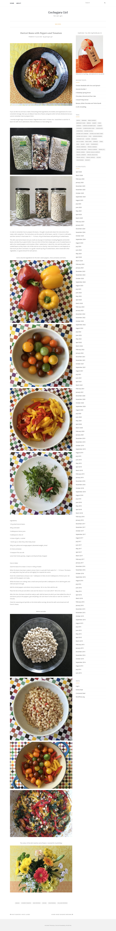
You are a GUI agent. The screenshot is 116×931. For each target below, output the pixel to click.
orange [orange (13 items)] (95, 141)
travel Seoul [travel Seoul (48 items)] (81, 157)
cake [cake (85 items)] (99, 123)
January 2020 (80, 435)
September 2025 (81, 197)
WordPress (68, 925)
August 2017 (79, 538)
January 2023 (80, 310)
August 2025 (79, 200)
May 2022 (79, 339)
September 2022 (81, 325)
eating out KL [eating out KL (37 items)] (88, 131)
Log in (77, 686)
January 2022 (80, 353)
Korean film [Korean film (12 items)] (80, 139)
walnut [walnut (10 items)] (87, 160)
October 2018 (80, 488)
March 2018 (79, 513)
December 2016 (80, 566)
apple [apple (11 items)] (78, 120)
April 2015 (79, 637)
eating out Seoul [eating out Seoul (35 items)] (82, 136)
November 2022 (80, 317)
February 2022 (80, 349)
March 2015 (79, 641)
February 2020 (80, 431)
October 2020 (80, 403)
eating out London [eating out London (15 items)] (82, 133)
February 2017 (80, 559)
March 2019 (79, 470)
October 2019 (80, 445)
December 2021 (80, 357)
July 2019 (78, 456)
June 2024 (79, 250)
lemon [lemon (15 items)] (88, 139)
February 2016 (80, 602)
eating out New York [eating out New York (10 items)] (96, 133)
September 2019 (81, 449)
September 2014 (81, 662)
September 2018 (81, 492)
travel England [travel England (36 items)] (81, 149)
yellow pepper (62, 903)
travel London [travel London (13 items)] (81, 154)
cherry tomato (26, 903)
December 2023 (80, 271)
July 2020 (78, 413)
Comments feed (80, 693)
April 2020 (79, 424)
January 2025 (80, 225)
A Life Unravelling (81, 107)
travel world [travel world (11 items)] (90, 157)
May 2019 (79, 463)
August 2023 (79, 285)
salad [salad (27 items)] (82, 144)
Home (12, 3)
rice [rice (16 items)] (78, 144)
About (18, 3)
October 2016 (80, 573)
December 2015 (80, 609)
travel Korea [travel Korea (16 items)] (81, 152)
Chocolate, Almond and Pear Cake (86, 96)
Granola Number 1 (81, 89)
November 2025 (80, 189)
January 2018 (80, 520)
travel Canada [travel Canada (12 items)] (92, 146)
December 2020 (80, 396)
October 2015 (80, 616)
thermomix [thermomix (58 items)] (94, 144)
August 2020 (79, 410)
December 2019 (80, 438)
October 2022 (80, 321)
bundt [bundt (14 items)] (94, 123)
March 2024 (79, 261)
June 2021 (79, 378)
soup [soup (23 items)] (87, 144)
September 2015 (81, 620)
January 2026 (80, 182)
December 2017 (80, 524)
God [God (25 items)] (90, 136)
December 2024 (80, 229)
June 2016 (79, 588)
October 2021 (80, 364)
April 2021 (79, 381)
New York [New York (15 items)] (88, 141)
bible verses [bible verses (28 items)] (92, 120)
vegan (44, 903)
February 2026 (80, 179)
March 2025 (79, 218)
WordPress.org (80, 697)
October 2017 (80, 531)
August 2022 (79, 328)
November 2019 (80, 442)
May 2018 (79, 506)
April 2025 (79, 214)
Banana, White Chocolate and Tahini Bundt (88, 103)
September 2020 (81, 406)
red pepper (36, 903)
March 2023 (79, 303)
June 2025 (79, 207)
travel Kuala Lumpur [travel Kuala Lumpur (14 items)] (93, 152)
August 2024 (79, 243)
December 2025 (80, 186)
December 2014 (80, 652)
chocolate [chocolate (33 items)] (99, 128)
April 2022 (79, 342)
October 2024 (80, 236)
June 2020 (79, 417)
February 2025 (80, 221)
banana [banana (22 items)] (84, 120)
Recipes (58, 24)
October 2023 (80, 278)
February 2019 (80, 474)
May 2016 (79, 591)
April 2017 (79, 552)
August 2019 (79, 452)
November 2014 (80, 655)
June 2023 (79, 293)
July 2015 (78, 627)
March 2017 (79, 556)
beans (17, 903)
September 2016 (81, 577)
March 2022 (79, 346)
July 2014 (78, 669)
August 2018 (79, 495)
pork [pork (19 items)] (101, 141)
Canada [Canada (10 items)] (79, 125)
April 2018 (79, 509)
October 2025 (80, 193)
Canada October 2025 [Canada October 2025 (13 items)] (89, 125)
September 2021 (81, 367)
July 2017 (78, 541)
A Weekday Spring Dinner (83, 93)
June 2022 (79, 335)
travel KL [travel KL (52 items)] (102, 149)
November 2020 (80, 399)
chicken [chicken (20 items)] (79, 128)
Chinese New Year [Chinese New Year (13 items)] (88, 128)
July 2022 (78, 332)
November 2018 (80, 484)
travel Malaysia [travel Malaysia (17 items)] (92, 154)
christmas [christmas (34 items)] (80, 131)
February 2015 (80, 644)
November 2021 (80, 360)
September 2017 (81, 534)
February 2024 (80, 264)
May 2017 (79, 548)
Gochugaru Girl (58, 12)
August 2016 (79, 580)
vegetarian (52, 903)
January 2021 (80, 392)
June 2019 (79, 460)
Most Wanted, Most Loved (20, 914)
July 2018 (78, 499)
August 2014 (79, 666)
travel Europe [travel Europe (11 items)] (92, 149)
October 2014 (80, 659)
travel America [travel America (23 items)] (81, 146)
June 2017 (79, 545)
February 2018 (80, 516)
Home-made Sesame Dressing (62, 914)
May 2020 (79, 420)
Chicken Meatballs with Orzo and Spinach (88, 85)
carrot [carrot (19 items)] (99, 125)
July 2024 (78, 246)
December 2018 (80, 481)
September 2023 (81, 282)
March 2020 (79, 428)
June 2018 (79, 502)
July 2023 (78, 289)
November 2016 (80, 570)
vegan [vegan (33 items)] (99, 157)
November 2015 (80, 612)
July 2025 (78, 204)
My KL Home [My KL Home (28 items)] (80, 141)
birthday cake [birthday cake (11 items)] (81, 123)
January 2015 (80, 648)
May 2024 (79, 253)
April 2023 (79, 300)
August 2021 (79, 371)
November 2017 (80, 527)
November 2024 (80, 232)
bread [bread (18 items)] (89, 123)
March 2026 (79, 175)
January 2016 (80, 605)
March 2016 (79, 598)
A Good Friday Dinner (82, 100)
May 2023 (79, 296)
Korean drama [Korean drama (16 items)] (97, 136)
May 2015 (79, 634)
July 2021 (78, 374)
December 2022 (80, 314)
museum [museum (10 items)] (94, 139)
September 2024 (81, 239)
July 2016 (78, 584)
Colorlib (57, 925)
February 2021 (80, 388)
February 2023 (80, 307)
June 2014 (79, 673)
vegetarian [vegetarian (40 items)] (80, 160)
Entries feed (79, 690)
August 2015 (79, 623)
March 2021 (79, 385)
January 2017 (80, 563)
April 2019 (79, 467)
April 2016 (79, 595)
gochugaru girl (49, 37)
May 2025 (79, 211)
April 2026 (79, 172)
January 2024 (80, 268)
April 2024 (79, 257)
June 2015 (79, 630)
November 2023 (80, 275)
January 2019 (80, 477)
